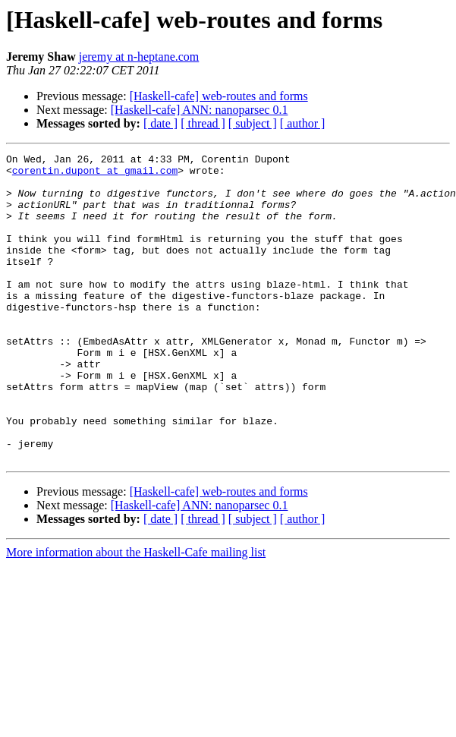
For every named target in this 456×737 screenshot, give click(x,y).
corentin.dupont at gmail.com (95, 174)
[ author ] (302, 123)
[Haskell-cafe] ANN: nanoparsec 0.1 (199, 109)
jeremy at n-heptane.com (139, 56)
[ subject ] (252, 123)
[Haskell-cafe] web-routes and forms (219, 96)
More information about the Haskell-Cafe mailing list (136, 613)
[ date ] (160, 123)
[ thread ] (203, 123)
